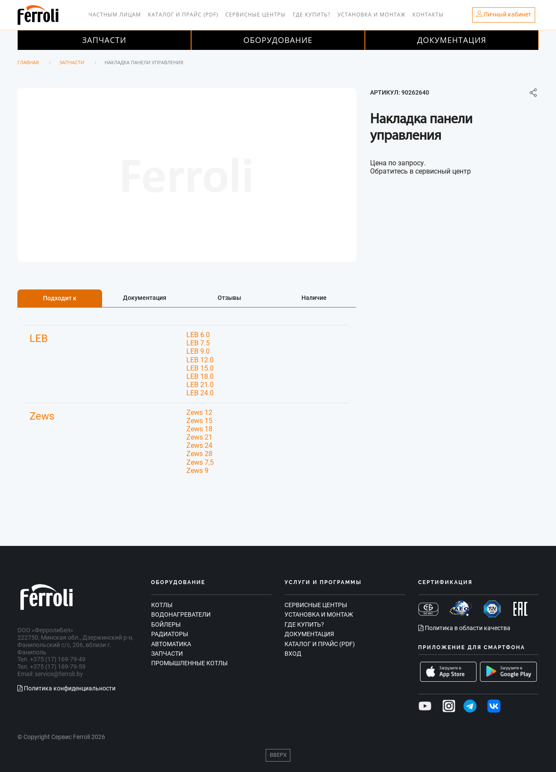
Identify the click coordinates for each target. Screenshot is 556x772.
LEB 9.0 (198, 351)
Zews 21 (199, 437)
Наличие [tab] (314, 297)
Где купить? (312, 14)
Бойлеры (166, 624)
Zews (42, 416)
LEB (39, 338)
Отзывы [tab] (229, 297)
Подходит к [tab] (59, 298)
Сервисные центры (255, 14)
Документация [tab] (144, 297)
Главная (28, 62)
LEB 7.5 (198, 343)
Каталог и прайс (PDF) (183, 14)
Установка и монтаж (372, 14)
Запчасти (104, 40)
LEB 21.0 (200, 385)
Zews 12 (199, 412)
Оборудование (277, 40)
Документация (451, 40)
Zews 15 (199, 421)
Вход (293, 653)
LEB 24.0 (200, 393)
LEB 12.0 (200, 360)
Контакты (428, 14)
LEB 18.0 (200, 376)
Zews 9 (197, 470)
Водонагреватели (181, 614)
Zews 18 (199, 429)
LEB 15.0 (200, 368)
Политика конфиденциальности (66, 688)
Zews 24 (199, 445)
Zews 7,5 (200, 462)
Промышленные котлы (189, 663)
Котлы (161, 604)
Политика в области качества (464, 627)
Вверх (278, 755)
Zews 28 (199, 454)
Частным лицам (115, 14)
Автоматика (171, 644)
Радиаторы (169, 634)
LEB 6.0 (198, 335)
